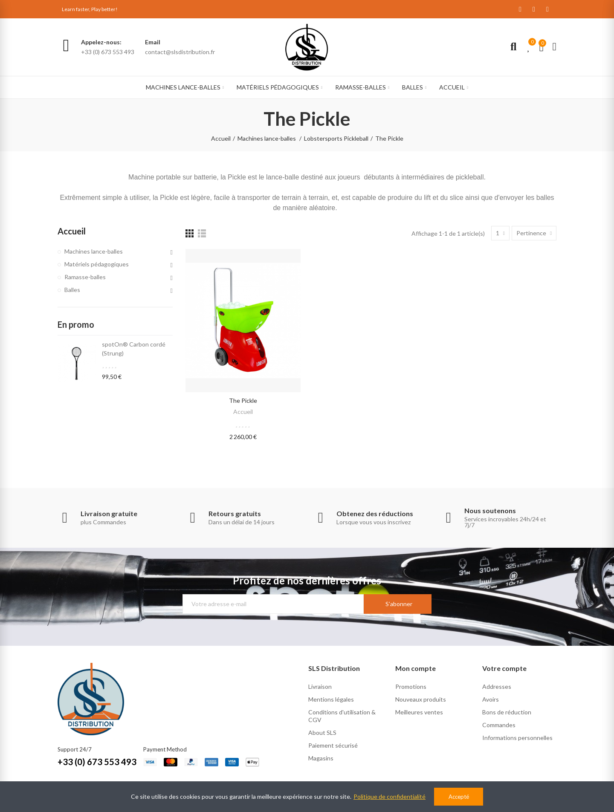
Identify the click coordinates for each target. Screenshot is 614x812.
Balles (72, 289)
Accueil (243, 411)
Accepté (459, 796)
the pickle (243, 400)
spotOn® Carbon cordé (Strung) (133, 349)
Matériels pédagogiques (96, 264)
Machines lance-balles (93, 251)
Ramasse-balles (85, 276)
